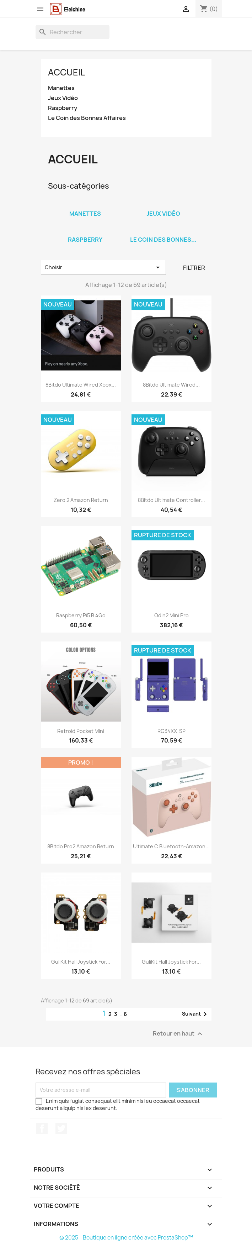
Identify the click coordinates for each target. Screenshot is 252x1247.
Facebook (42, 1128)
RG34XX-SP (171, 731)
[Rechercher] (72, 32)
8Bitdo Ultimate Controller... (171, 500)
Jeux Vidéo (63, 98)
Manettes (61, 88)
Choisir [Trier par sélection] (103, 267)
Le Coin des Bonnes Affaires (87, 118)
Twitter (61, 1128)
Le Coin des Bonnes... (163, 239)
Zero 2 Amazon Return (81, 500)
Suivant (195, 1014)
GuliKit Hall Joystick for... (80, 961)
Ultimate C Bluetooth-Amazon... (171, 846)
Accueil (66, 72)
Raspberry (62, 108)
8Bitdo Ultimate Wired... (171, 384)
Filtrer (194, 268)
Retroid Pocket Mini (80, 731)
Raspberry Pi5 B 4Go (81, 615)
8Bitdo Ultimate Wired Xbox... (80, 384)
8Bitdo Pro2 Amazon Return (80, 846)
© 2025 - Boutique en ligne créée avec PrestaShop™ (126, 1237)
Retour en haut (178, 1033)
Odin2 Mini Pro (171, 615)
